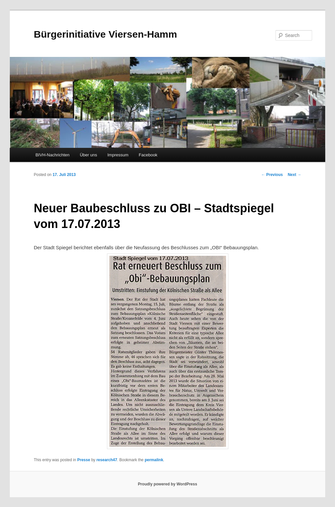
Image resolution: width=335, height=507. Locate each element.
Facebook (148, 154)
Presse (83, 460)
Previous (272, 174)
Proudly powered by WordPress (167, 484)
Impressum (117, 154)
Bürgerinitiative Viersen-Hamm (105, 34)
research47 (107, 460)
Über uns (88, 154)
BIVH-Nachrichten (52, 154)
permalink (154, 460)
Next (294, 174)
